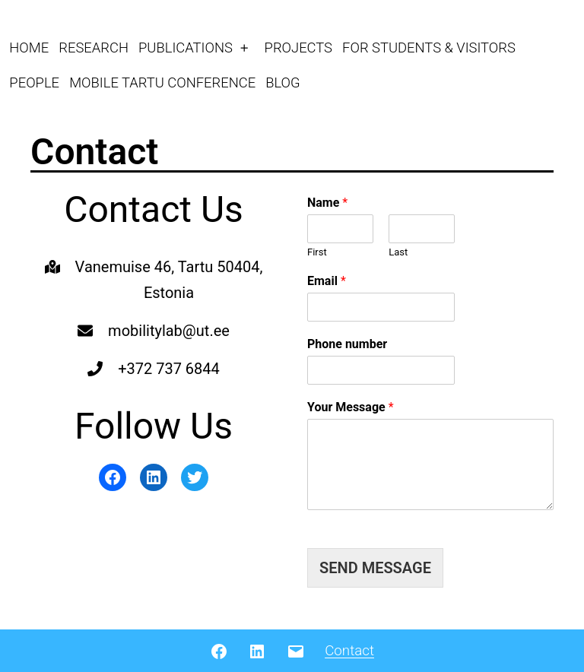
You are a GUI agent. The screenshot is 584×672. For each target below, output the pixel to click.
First (317, 252)
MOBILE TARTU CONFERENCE (162, 82)
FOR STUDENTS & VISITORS (429, 47)
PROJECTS (298, 47)
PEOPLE (34, 82)
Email (326, 281)
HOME (29, 47)
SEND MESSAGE (375, 568)
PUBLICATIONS (185, 47)
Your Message (350, 407)
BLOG (282, 82)
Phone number (347, 344)
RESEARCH (94, 47)
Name (327, 202)
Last (398, 252)
